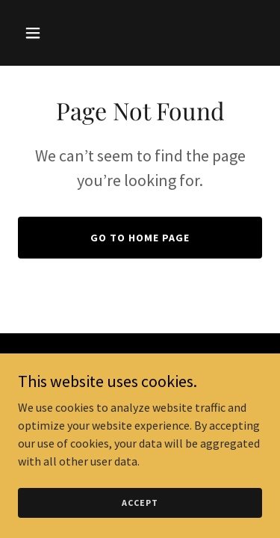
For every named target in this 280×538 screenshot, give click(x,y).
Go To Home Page (140, 237)
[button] (36, 33)
